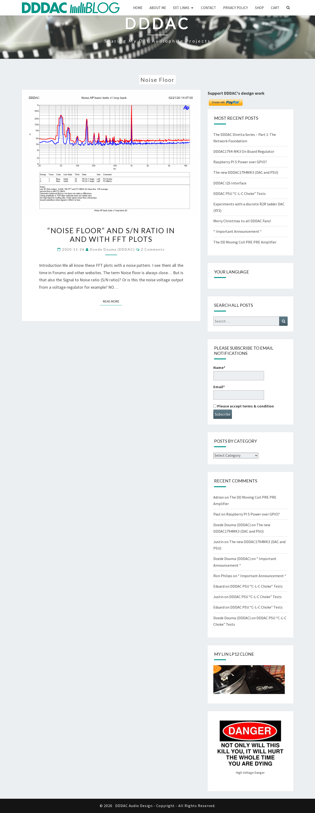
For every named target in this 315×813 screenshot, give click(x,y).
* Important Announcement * (237, 231)
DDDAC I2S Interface (229, 183)
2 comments (153, 249)
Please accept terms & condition (243, 406)
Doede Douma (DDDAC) (112, 249)
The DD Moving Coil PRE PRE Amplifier (244, 242)
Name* (238, 372)
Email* (238, 391)
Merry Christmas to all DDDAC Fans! (242, 220)
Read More (112, 301)
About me (158, 7)
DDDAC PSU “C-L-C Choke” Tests (239, 193)
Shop (259, 7)
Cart (275, 7)
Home (137, 7)
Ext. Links (181, 7)
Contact (208, 7)
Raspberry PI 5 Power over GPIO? (240, 161)
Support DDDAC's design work (236, 93)
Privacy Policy (235, 7)
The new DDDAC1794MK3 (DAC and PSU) (245, 172)
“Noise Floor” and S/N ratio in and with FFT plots (111, 234)
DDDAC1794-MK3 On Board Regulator (243, 151)
